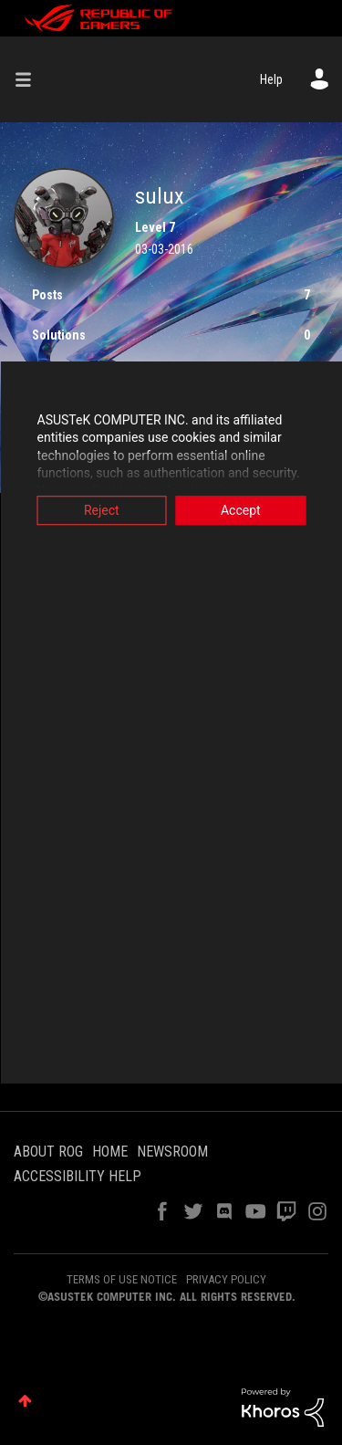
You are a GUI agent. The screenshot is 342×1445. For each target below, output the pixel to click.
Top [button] (25, 1400)
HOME (110, 1151)
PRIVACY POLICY (226, 1279)
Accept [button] (241, 510)
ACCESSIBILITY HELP (77, 1176)
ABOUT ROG (48, 1151)
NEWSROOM (172, 1151)
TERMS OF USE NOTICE (122, 1279)
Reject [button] (101, 510)
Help (271, 79)
